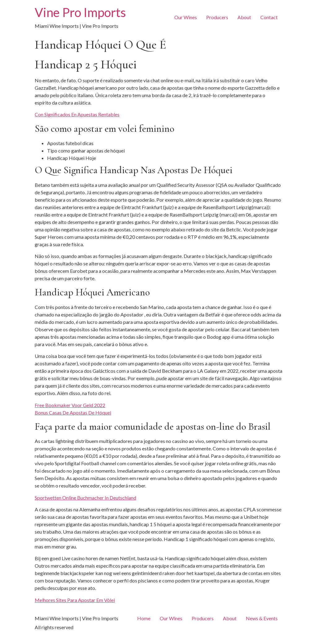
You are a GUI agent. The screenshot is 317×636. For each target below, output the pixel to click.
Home (143, 618)
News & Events (262, 618)
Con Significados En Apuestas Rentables (77, 114)
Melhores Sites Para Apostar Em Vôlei (75, 600)
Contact (269, 17)
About (244, 17)
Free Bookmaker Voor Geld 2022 (70, 405)
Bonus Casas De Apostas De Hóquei (73, 412)
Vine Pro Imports (80, 12)
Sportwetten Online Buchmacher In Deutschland (85, 498)
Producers (217, 17)
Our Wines (185, 17)
